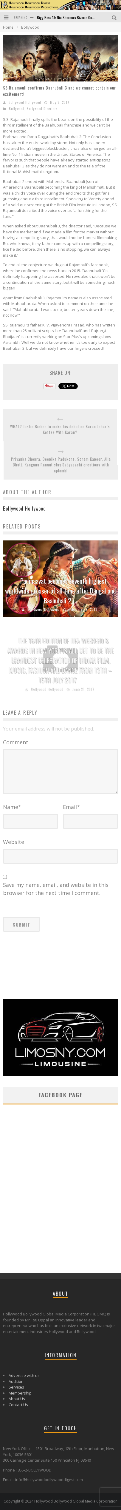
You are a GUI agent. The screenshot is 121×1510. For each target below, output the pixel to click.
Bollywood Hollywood (25, 102)
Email (71, 807)
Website (13, 841)
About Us (17, 1398)
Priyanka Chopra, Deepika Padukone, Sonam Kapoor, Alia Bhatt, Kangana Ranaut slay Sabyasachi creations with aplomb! (61, 465)
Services (16, 1387)
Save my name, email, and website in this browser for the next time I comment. (55, 888)
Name (12, 807)
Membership (20, 1393)
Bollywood (16, 108)
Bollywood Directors (42, 108)
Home (8, 27)
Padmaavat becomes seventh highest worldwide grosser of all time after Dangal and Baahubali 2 (60, 590)
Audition (16, 1381)
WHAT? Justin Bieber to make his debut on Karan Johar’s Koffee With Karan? (60, 429)
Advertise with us (24, 1375)
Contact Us (18, 1404)
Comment (15, 742)
